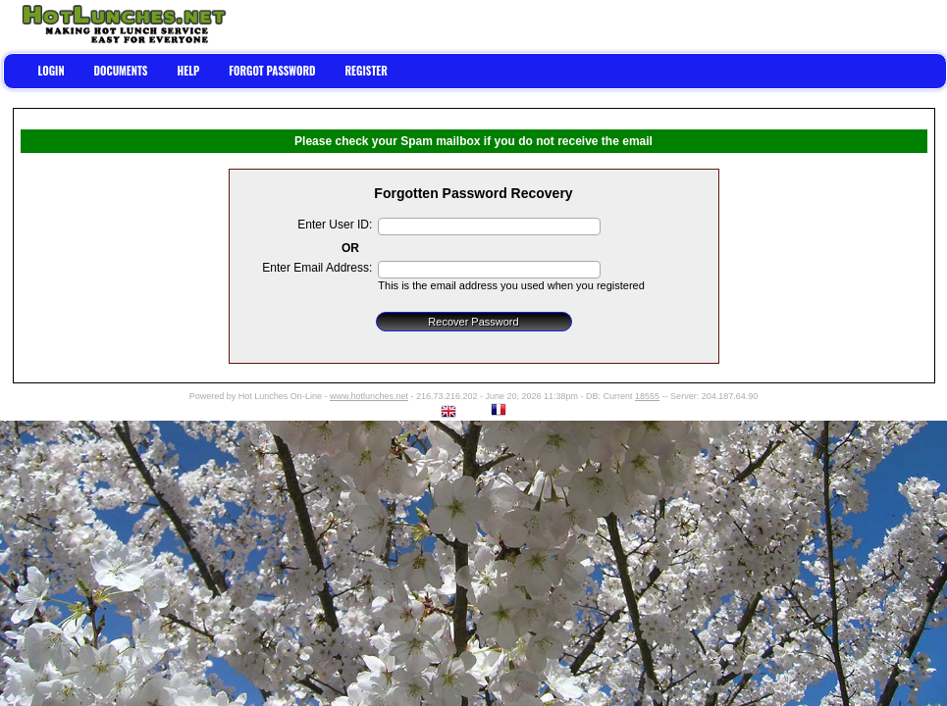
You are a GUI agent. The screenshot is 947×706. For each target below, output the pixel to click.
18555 (647, 396)
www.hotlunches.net (369, 396)
